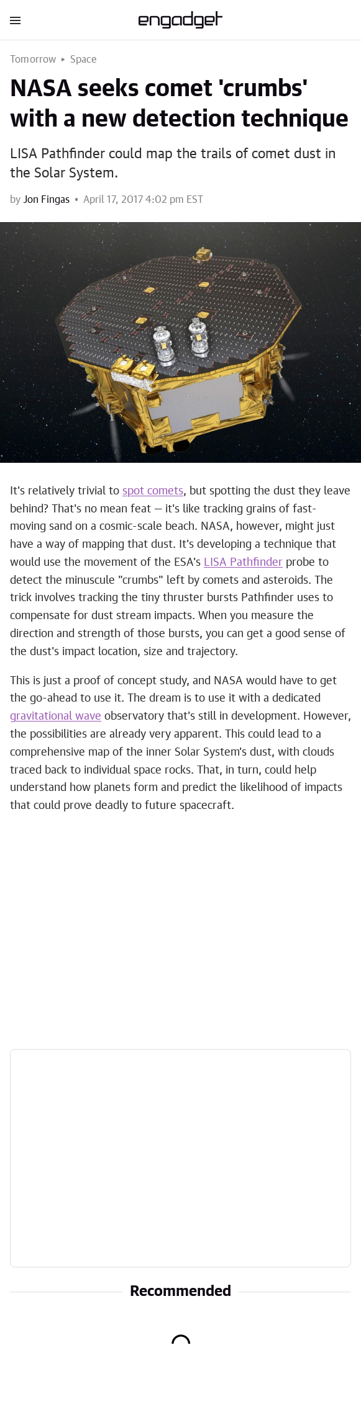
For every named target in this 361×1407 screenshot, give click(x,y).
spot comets (152, 491)
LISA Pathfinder (243, 562)
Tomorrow (33, 60)
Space (83, 60)
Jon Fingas (46, 200)
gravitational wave (55, 716)
